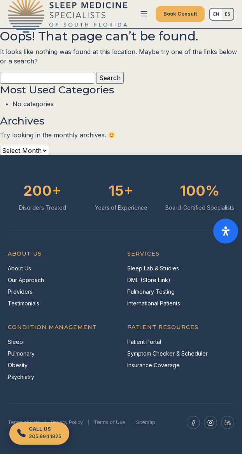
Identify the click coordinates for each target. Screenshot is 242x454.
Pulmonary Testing (151, 291)
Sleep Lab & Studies (153, 268)
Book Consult (180, 14)
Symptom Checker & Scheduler (167, 353)
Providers (20, 291)
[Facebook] (193, 422)
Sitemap (145, 422)
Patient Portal (144, 341)
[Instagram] (210, 422)
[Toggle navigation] (144, 14)
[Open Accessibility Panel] (225, 231)
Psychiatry (21, 376)
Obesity (18, 365)
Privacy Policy (67, 422)
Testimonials (23, 303)
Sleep (15, 341)
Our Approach (26, 280)
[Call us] (39, 433)
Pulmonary (21, 353)
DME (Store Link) (148, 280)
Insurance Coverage (153, 365)
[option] (227, 14)
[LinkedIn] (227, 422)
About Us (19, 268)
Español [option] (228, 14)
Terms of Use (109, 422)
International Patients (153, 303)
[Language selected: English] (221, 14)
